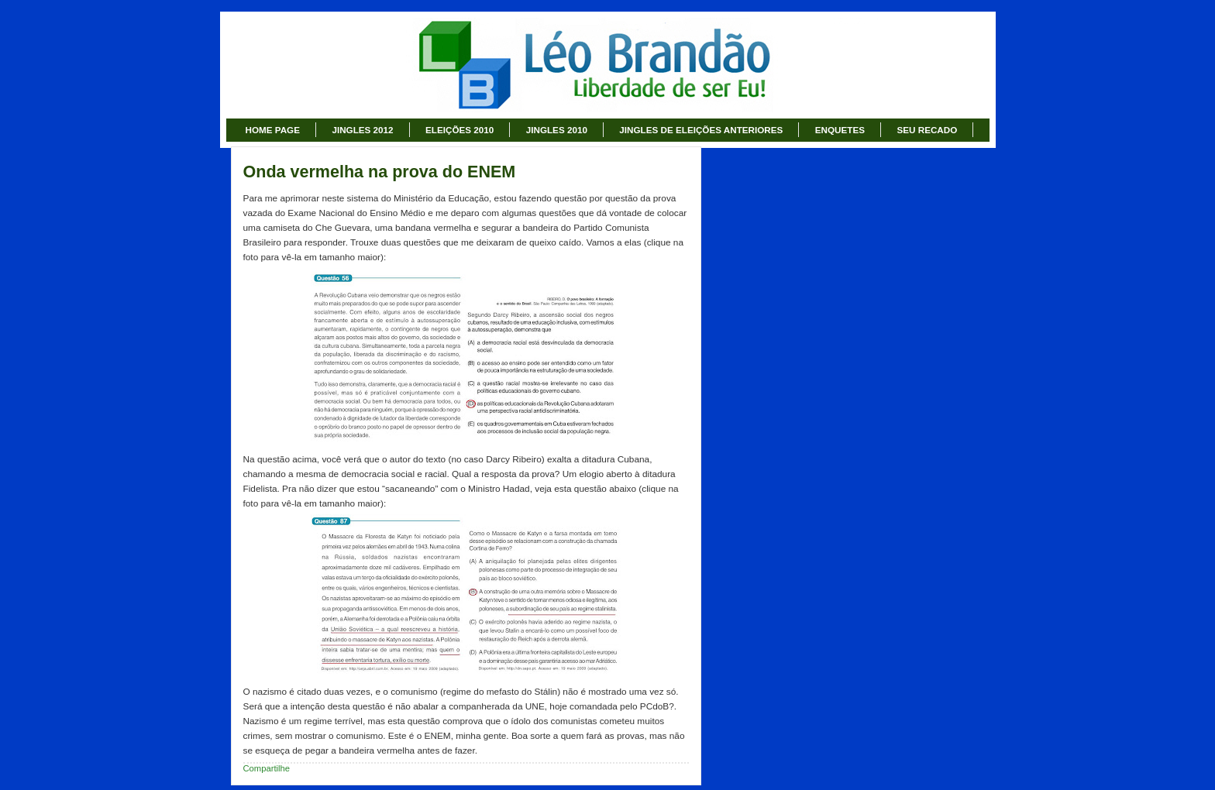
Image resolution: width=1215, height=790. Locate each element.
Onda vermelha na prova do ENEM (379, 172)
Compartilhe (267, 768)
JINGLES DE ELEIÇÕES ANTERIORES (701, 130)
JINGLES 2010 (556, 130)
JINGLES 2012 (362, 130)
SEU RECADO (927, 130)
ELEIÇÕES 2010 (459, 130)
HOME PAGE (273, 130)
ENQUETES (840, 130)
